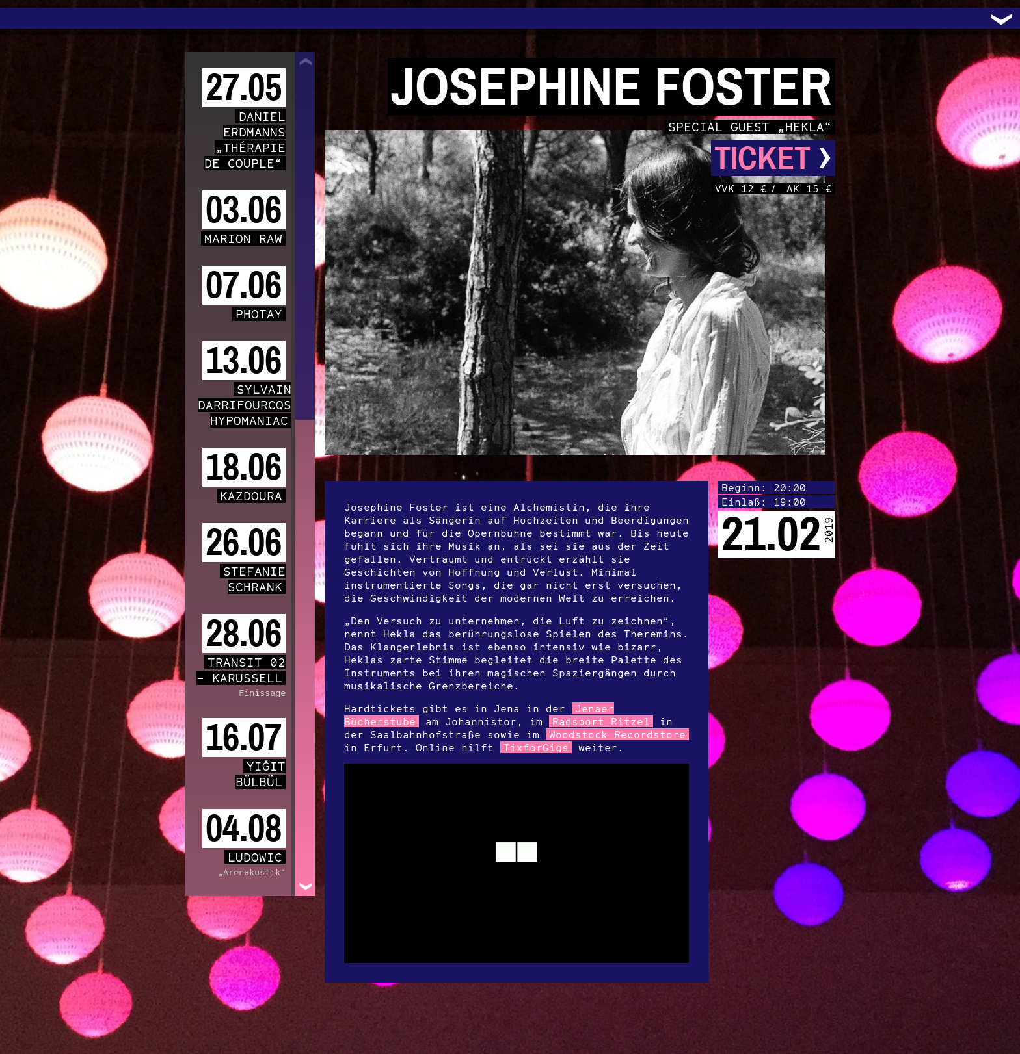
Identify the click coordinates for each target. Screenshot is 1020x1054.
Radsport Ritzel (601, 721)
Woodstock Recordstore (617, 734)
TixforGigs (536, 747)
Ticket (773, 158)
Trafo (26, 18)
